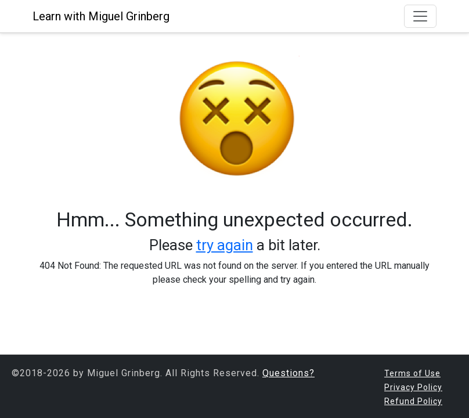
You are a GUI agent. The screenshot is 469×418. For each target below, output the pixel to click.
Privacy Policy (413, 387)
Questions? (288, 373)
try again (224, 245)
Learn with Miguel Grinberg (101, 16)
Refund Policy (413, 401)
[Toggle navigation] (420, 16)
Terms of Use (412, 373)
